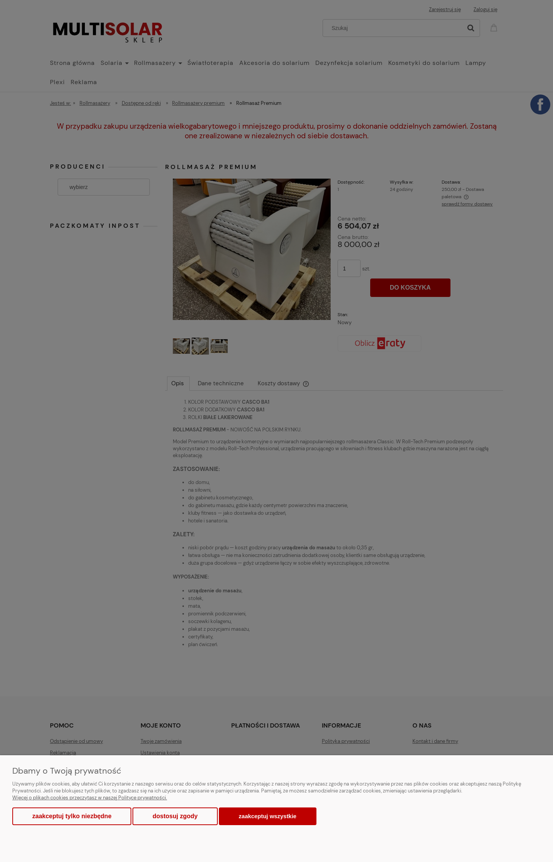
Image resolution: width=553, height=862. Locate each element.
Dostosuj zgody (174, 816)
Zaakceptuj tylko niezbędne (71, 816)
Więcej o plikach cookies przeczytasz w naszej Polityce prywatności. (89, 797)
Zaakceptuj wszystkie (267, 816)
